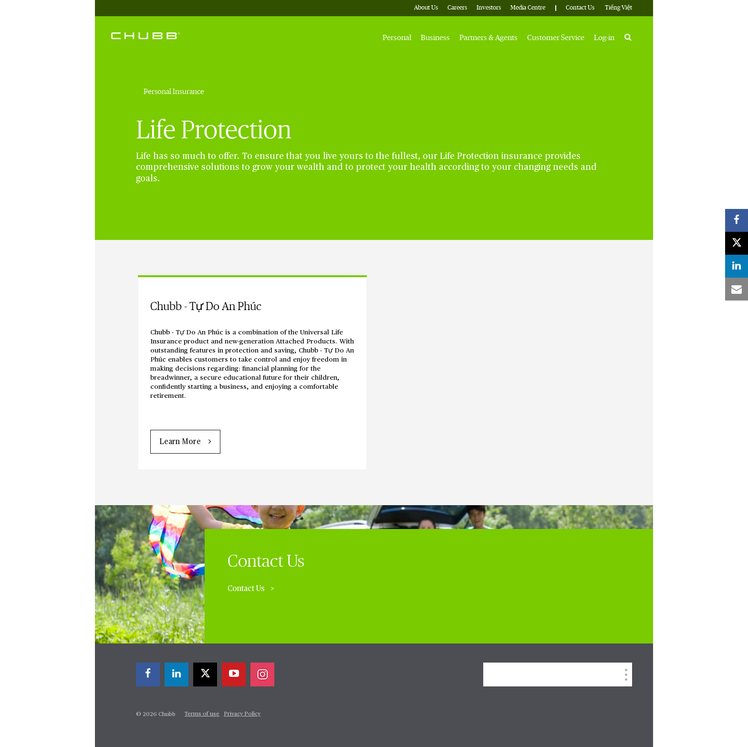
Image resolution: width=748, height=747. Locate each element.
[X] (205, 674)
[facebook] (148, 674)
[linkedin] (176, 674)
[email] (736, 289)
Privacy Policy (242, 714)
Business (435, 38)
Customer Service (555, 38)
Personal (397, 38)
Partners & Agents (488, 38)
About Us (426, 8)
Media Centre (527, 8)
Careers (457, 8)
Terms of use (202, 714)
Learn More (180, 442)
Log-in (604, 38)
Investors (489, 8)
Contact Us (580, 8)
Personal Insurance (174, 91)
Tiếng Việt (618, 8)
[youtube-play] (234, 674)
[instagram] (262, 674)
